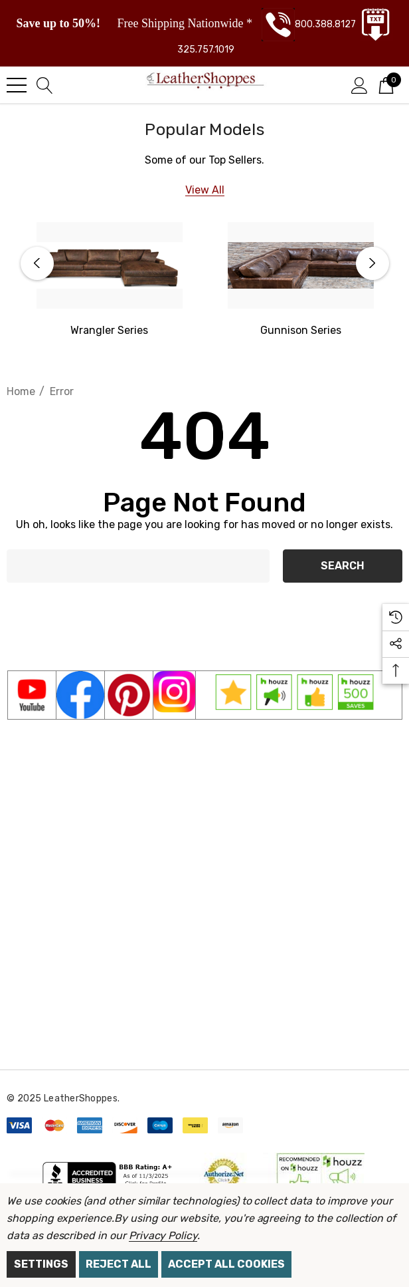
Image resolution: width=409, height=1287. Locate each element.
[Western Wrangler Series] (110, 265)
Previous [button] (37, 263)
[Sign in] (359, 84)
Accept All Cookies (226, 1264)
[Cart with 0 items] (386, 84)
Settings (41, 1264)
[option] (109, 280)
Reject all (118, 1264)
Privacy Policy (163, 1235)
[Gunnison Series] (301, 265)
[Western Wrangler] (109, 330)
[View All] (204, 190)
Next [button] (372, 263)
